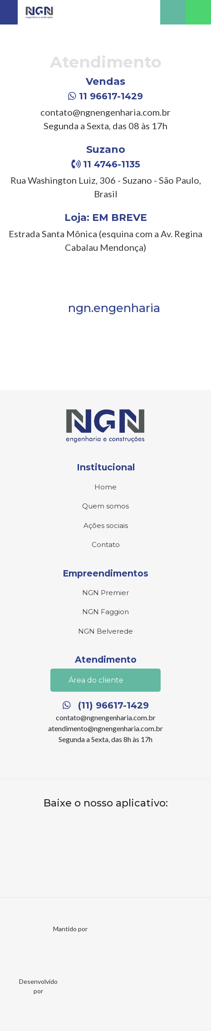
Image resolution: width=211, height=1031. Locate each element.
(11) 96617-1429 (106, 705)
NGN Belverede (105, 631)
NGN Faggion (105, 611)
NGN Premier (105, 592)
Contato (106, 544)
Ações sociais (105, 525)
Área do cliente (105, 681)
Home (105, 487)
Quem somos (105, 506)
